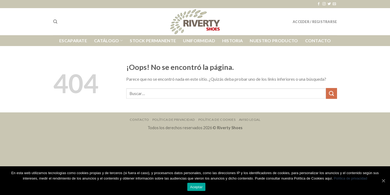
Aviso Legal (250, 120)
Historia (232, 40)
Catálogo (108, 40)
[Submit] (331, 93)
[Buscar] (55, 22)
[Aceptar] (383, 180)
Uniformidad (199, 40)
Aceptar (196, 187)
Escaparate (73, 40)
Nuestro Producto (274, 40)
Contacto (318, 40)
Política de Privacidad (173, 120)
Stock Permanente (153, 40)
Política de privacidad (350, 178)
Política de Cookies (217, 120)
